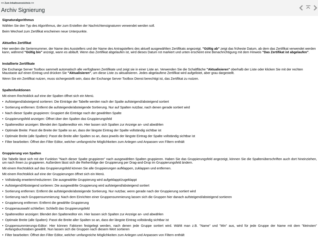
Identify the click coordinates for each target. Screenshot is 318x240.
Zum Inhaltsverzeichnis (17, 3)
